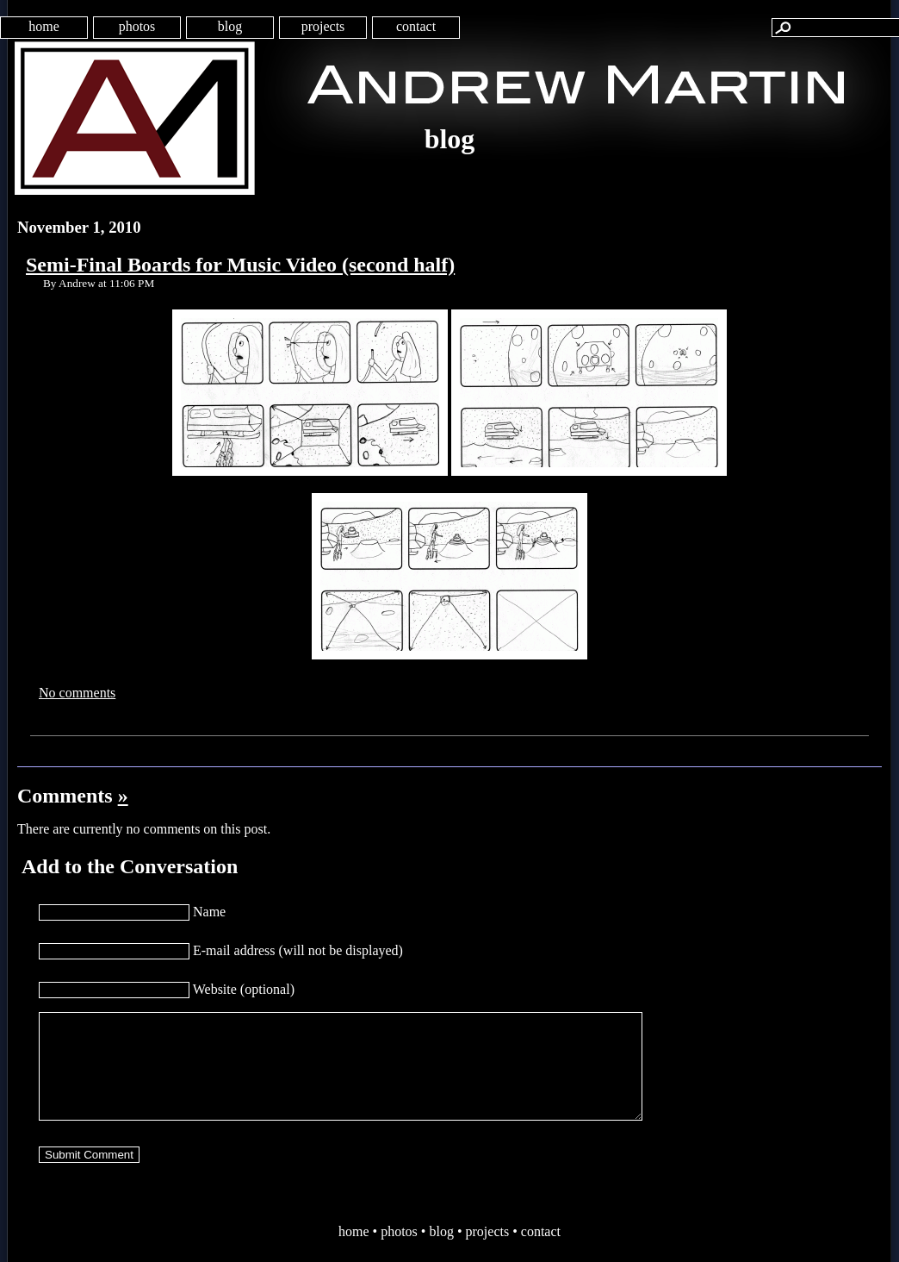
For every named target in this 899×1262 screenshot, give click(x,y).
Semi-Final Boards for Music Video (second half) (240, 264)
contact (416, 26)
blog (230, 26)
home (43, 26)
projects (323, 26)
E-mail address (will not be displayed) (298, 950)
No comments (77, 692)
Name (209, 911)
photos (137, 26)
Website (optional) (243, 989)
